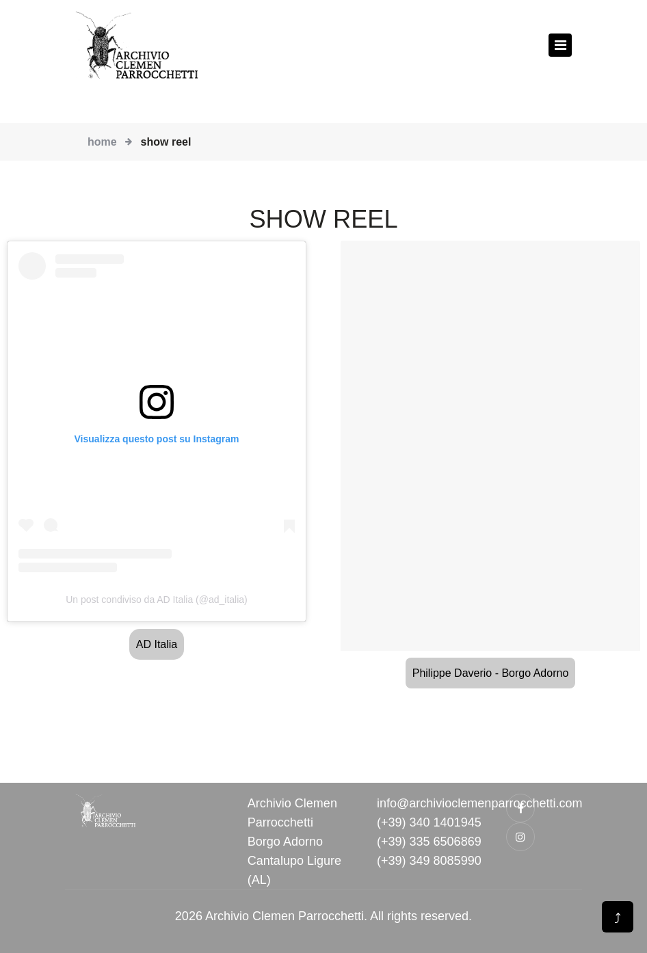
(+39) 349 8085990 (429, 861)
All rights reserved (419, 916)
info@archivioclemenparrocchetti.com (479, 803)
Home (102, 142)
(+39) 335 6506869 (429, 841)
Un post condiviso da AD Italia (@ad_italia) (157, 599)
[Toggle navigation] (560, 45)
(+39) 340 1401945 (429, 822)
